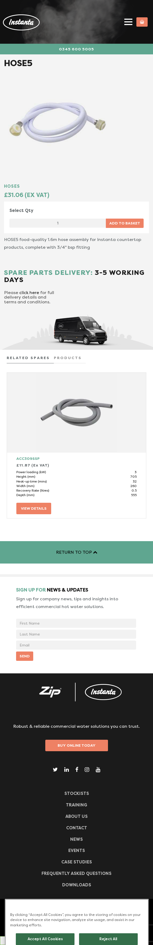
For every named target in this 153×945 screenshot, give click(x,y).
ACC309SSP (28, 458)
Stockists (76, 793)
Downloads (76, 884)
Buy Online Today (77, 745)
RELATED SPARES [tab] (28, 358)
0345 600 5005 (76, 49)
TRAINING (76, 804)
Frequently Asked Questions (76, 873)
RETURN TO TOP (76, 552)
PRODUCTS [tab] (68, 358)
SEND (25, 656)
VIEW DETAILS (34, 508)
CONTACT (76, 827)
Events (76, 850)
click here (29, 292)
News (76, 839)
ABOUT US (76, 816)
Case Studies (76, 861)
